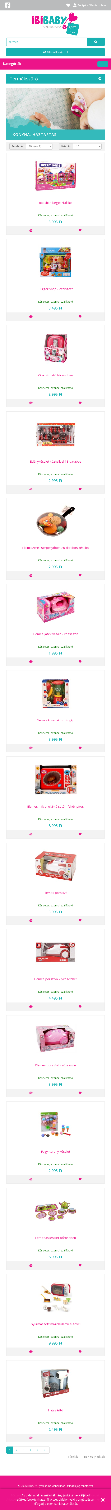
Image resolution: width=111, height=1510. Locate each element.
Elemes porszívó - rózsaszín (55, 1065)
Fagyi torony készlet (55, 1151)
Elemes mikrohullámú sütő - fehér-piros (55, 806)
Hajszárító (55, 1410)
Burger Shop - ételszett (55, 289)
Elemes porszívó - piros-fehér (55, 979)
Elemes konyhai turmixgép (55, 720)
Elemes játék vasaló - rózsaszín (55, 634)
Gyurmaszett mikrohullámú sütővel (55, 1324)
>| (45, 1450)
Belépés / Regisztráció (89, 5)
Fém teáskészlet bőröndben (55, 1238)
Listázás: (66, 146)
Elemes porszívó (55, 893)
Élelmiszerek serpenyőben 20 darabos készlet (55, 548)
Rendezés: (18, 146)
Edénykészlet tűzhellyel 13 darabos (55, 461)
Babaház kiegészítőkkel (55, 202)
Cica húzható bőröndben (55, 375)
